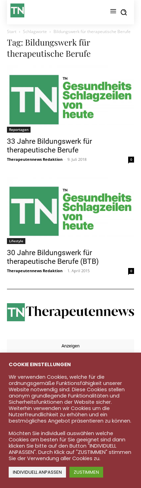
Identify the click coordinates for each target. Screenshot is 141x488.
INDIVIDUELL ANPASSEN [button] (37, 472)
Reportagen (18, 129)
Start (11, 31)
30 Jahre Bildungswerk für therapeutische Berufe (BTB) (53, 257)
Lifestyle (16, 240)
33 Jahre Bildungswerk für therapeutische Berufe (49, 145)
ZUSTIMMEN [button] (86, 472)
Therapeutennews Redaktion (35, 159)
